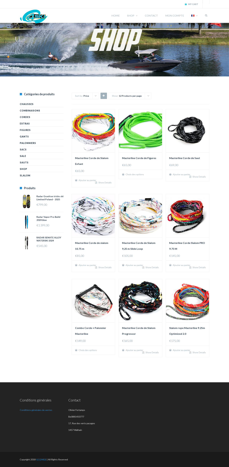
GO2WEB (41, 459)
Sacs (23, 149)
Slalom (25, 175)
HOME (115, 15)
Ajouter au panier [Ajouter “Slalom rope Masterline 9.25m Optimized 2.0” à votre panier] (181, 350)
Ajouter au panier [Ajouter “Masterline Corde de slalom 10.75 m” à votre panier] (87, 265)
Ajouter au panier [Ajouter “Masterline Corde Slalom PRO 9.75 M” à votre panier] (181, 265)
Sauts (24, 162)
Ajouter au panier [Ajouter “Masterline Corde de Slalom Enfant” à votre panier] (87, 180)
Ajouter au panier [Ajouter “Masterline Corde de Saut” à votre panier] (181, 174)
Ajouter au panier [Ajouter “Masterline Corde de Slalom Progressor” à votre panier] (134, 350)
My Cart (193, 4)
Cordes (25, 117)
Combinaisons (30, 110)
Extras (25, 123)
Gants (24, 136)
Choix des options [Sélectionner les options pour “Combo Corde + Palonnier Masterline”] (87, 350)
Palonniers (28, 143)
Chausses (27, 104)
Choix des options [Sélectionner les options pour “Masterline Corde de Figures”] (134, 174)
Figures (25, 130)
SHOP (130, 15)
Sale (23, 156)
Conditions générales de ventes (36, 410)
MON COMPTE (174, 15)
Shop (23, 169)
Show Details (105, 182)
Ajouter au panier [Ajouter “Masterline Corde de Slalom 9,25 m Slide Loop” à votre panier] (134, 265)
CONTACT (151, 15)
